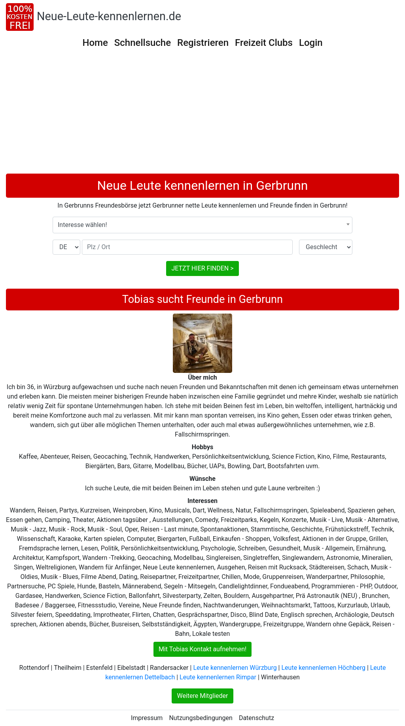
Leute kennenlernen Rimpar (218, 677)
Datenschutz (256, 718)
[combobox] (202, 225)
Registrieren (203, 42)
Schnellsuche (142, 42)
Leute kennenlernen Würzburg (234, 667)
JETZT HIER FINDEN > (202, 268)
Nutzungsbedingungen (200, 718)
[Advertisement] (202, 114)
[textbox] (202, 225)
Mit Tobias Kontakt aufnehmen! (202, 649)
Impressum (147, 718)
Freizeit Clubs (264, 42)
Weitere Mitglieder (202, 696)
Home (95, 42)
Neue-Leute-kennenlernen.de (109, 16)
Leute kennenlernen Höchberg (323, 667)
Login (311, 42)
